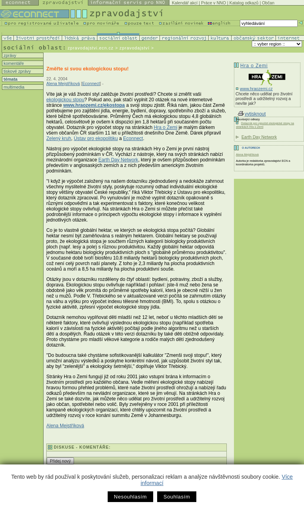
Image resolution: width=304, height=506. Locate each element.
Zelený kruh (58, 138)
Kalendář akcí (185, 2)
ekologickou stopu (65, 99)
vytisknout (252, 114)
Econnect (91, 83)
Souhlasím (176, 497)
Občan (268, 2)
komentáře (13, 63)
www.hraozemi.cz (256, 88)
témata (9, 79)
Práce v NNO (213, 2)
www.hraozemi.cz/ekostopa (94, 105)
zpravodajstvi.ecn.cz (91, 47)
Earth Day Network (118, 160)
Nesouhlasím (130, 497)
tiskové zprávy (16, 71)
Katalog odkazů (244, 2)
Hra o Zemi (165, 127)
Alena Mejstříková (63, 83)
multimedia (13, 87)
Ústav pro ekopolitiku (96, 138)
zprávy (9, 55)
